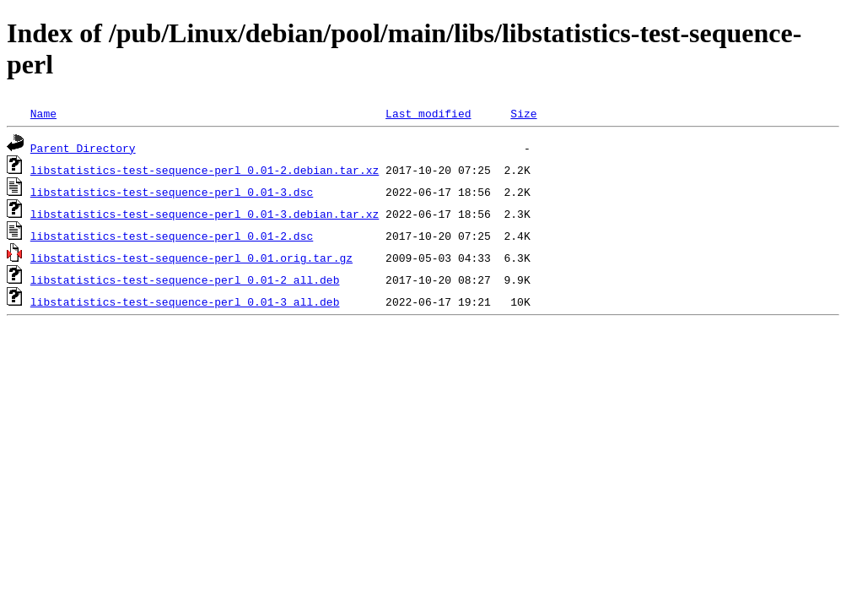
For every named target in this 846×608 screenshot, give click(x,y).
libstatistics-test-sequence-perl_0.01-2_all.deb (185, 279)
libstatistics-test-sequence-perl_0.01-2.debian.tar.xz (204, 169)
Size (523, 113)
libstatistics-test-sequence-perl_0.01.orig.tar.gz (191, 257)
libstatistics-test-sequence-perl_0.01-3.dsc (171, 191)
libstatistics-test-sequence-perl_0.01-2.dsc (171, 235)
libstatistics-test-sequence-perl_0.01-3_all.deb (185, 301)
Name (43, 113)
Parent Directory (83, 147)
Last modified (428, 113)
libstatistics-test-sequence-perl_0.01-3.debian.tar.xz (204, 213)
